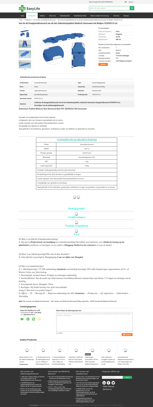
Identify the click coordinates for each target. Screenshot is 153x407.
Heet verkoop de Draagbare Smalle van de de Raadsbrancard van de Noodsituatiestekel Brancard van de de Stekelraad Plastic (108, 364)
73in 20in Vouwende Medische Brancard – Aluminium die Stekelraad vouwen (60, 377)
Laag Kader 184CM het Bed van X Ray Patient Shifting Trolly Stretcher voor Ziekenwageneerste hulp (76, 361)
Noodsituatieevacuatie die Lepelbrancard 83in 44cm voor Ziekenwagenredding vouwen (85, 400)
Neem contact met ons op (99, 16)
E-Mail (105, 386)
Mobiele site (107, 389)
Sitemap (111, 386)
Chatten (103, 64)
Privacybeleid (34, 405)
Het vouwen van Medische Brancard (44, 20)
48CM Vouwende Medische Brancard (103, 301)
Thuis (20, 20)
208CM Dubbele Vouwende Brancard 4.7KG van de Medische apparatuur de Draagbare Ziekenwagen (60, 382)
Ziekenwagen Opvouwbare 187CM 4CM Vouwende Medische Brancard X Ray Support (91, 361)
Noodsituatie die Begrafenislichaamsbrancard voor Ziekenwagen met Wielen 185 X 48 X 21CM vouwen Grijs (125, 361)
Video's (42, 16)
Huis (22, 16)
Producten (32, 16)
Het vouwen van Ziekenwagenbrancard (29, 372)
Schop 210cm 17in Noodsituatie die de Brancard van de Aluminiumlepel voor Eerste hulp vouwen (88, 378)
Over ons (52, 16)
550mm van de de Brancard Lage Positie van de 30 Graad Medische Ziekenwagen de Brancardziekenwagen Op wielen (32, 391)
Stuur (127, 377)
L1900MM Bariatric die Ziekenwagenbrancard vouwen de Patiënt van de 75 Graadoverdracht (31, 384)
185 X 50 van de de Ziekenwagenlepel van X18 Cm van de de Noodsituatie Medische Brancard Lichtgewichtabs (87, 384)
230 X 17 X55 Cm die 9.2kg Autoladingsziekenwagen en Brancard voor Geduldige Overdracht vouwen (59, 388)
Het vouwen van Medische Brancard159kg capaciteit (69, 301)
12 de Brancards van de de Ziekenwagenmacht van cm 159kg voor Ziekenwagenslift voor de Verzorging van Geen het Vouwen (43, 363)
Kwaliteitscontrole (80, 16)
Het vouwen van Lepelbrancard (82, 372)
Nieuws (126, 16)
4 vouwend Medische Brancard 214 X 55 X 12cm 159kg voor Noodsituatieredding (58, 360)
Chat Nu (116, 16)
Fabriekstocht (65, 16)
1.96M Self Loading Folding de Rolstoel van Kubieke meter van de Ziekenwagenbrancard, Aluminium (32, 378)
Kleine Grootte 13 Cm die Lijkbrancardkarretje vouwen (26, 359)
